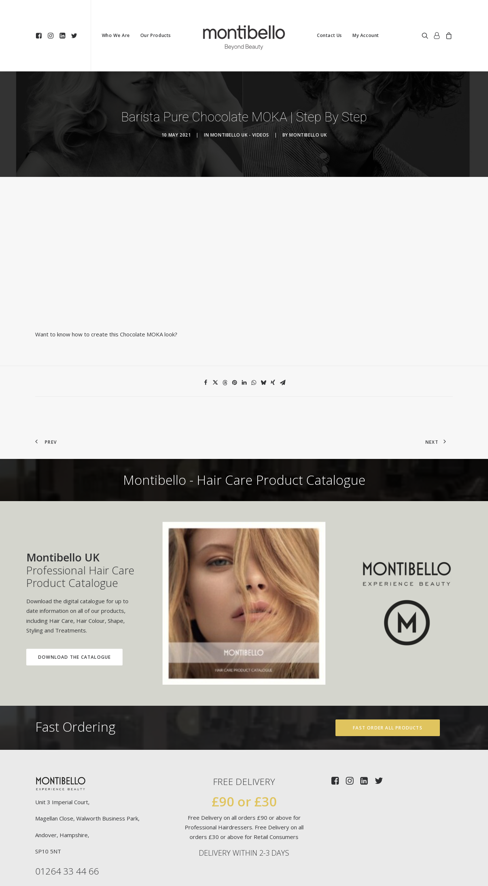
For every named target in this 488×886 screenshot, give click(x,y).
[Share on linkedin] (244, 345)
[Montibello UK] (244, 35)
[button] (39, 35)
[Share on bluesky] (263, 345)
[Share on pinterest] (234, 345)
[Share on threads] (224, 345)
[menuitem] (39, 35)
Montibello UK (308, 116)
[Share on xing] (272, 345)
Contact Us (329, 35)
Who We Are (116, 35)
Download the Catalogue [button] (55, 620)
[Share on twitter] (215, 345)
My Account (365, 35)
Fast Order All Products (387, 690)
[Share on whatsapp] (253, 345)
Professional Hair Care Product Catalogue (61, 533)
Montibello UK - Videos (239, 116)
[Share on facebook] (205, 345)
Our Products (155, 35)
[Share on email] (282, 345)
